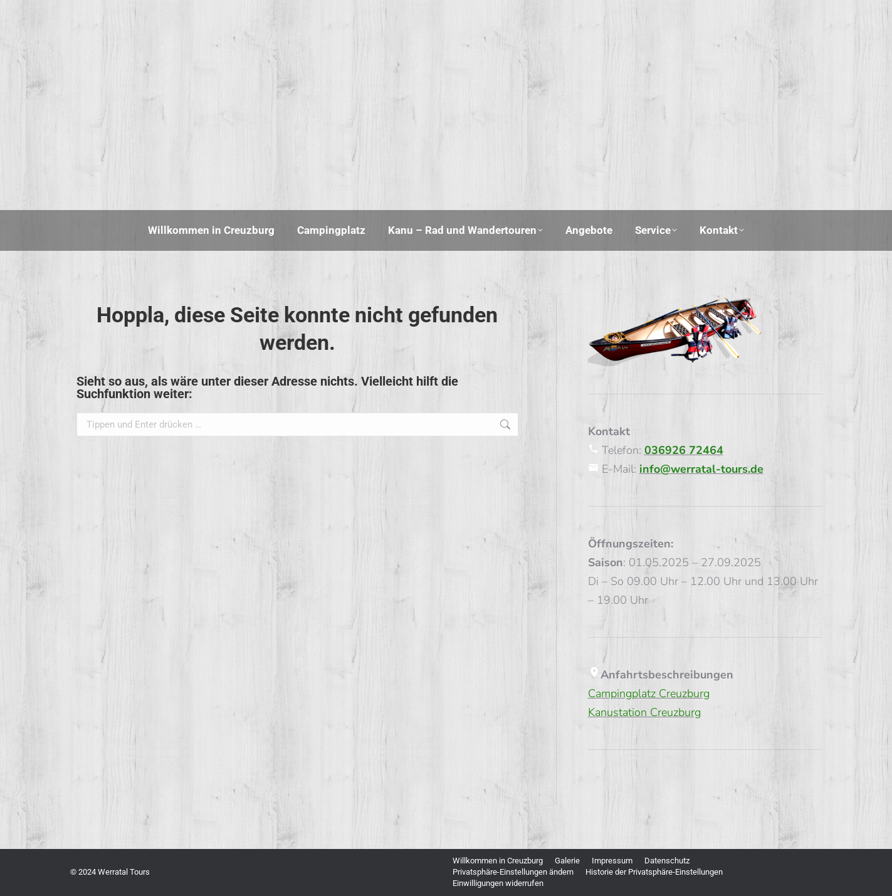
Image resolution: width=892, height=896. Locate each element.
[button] (513, 872)
